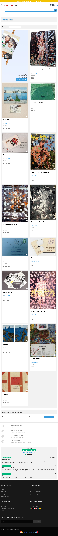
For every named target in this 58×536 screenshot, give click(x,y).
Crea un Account (34, 494)
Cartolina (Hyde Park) (37, 102)
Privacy (2, 510)
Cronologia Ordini (34, 489)
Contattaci (3, 489)
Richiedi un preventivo (21, 79)
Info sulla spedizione (6, 494)
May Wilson (35, 73)
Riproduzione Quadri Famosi (7, 508)
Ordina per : (5, 26)
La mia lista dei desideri (35, 491)
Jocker (5, 155)
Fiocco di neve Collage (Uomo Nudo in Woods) (41, 70)
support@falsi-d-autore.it (36, 506)
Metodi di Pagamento (6, 493)
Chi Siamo (3, 491)
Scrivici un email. (49, 416)
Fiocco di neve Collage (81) (10, 224)
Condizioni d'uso (4, 512)
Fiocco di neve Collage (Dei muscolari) (41, 172)
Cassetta (5, 394)
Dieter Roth (7, 123)
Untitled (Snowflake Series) (38, 311)
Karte (32, 257)
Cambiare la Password (35, 493)
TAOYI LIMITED (33, 505)
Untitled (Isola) (7, 120)
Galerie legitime (7, 292)
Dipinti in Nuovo (4, 506)
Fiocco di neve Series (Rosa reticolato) (41, 222)
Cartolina (5, 344)
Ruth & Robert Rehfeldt (9, 258)
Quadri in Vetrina (5, 505)
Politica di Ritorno (5, 496)
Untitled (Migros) (35, 358)
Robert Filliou (7, 158)
